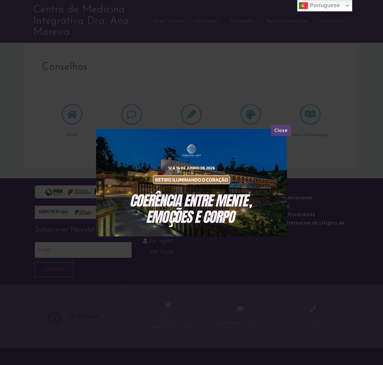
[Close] (281, 130)
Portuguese (319, 5)
